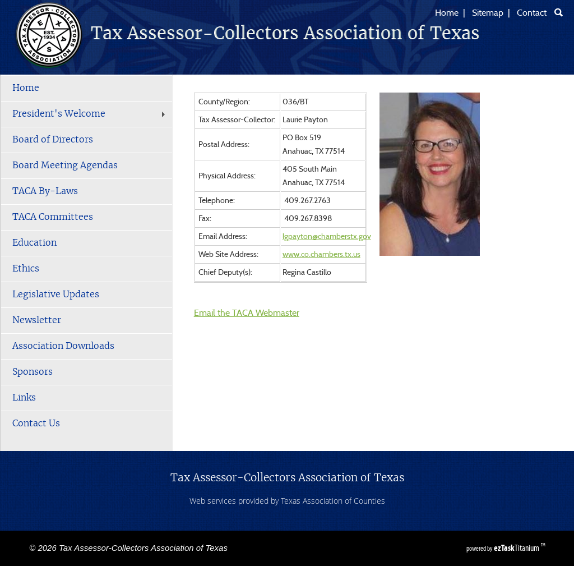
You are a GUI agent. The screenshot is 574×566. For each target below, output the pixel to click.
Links (24, 397)
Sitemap (487, 12)
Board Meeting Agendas (65, 165)
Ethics (25, 268)
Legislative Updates (55, 294)
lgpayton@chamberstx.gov (327, 237)
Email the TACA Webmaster (246, 313)
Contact (532, 12)
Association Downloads (63, 346)
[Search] (558, 12)
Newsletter (36, 320)
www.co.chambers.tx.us (321, 255)
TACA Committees (52, 217)
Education (34, 242)
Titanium (517, 547)
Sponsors (32, 371)
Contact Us (36, 423)
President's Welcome (90, 113)
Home (447, 12)
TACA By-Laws (45, 191)
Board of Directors (52, 139)
